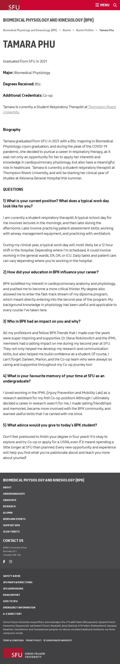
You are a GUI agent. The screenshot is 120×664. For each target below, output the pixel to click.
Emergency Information (19, 607)
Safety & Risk (11, 576)
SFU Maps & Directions (17, 582)
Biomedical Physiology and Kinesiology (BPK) (48, 20)
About (7, 487)
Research (9, 506)
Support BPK (11, 525)
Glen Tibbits (11, 531)
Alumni (67, 30)
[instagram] (10, 562)
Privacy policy (33, 640)
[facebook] (4, 562)
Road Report (11, 595)
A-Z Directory (12, 614)
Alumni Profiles (85, 30)
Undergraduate (14, 493)
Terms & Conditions (13, 640)
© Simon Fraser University (58, 640)
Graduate (9, 500)
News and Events (14, 519)
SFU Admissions (13, 588)
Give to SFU (10, 601)
